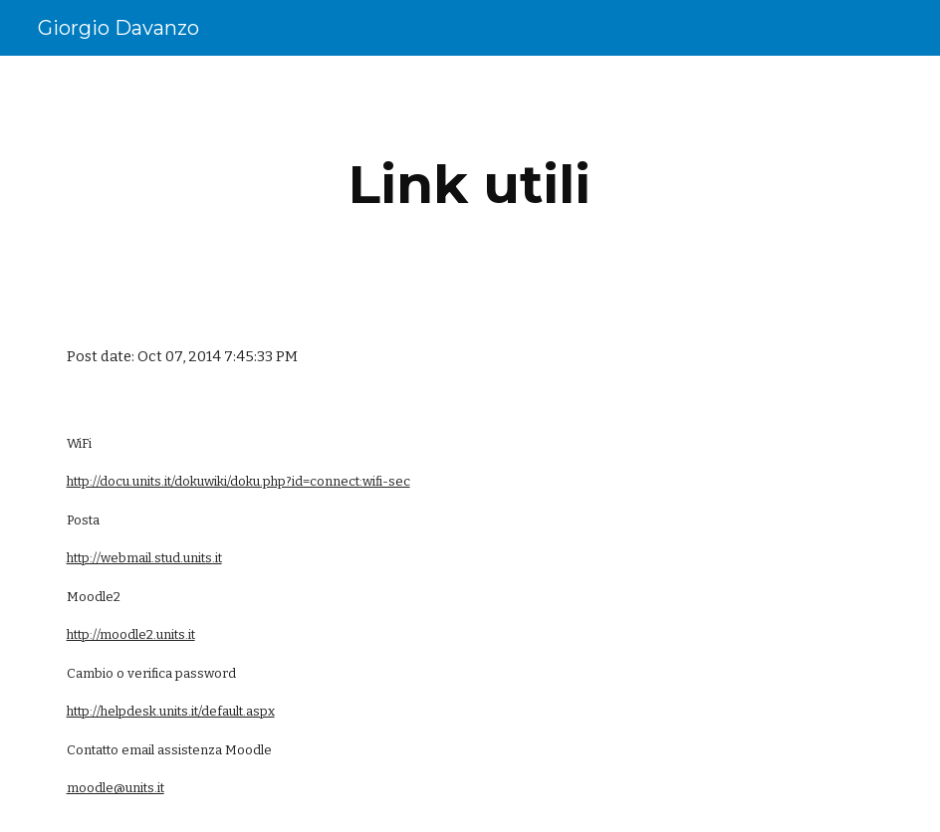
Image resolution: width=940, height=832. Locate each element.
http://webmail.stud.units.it (144, 557)
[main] (470, 184)
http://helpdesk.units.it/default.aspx (171, 711)
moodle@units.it (115, 787)
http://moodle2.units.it (131, 634)
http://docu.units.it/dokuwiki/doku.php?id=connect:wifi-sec (238, 481)
